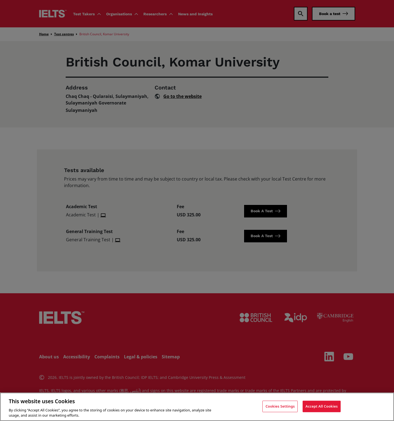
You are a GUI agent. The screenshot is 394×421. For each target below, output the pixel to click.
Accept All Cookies (322, 406)
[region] (197, 407)
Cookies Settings (280, 406)
